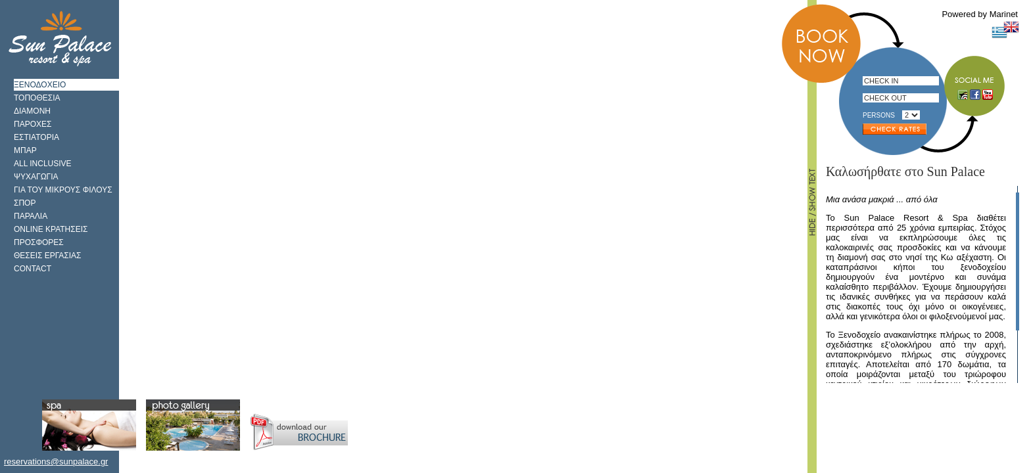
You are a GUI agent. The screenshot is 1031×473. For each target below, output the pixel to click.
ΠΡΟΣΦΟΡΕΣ (39, 242)
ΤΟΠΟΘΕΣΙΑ (37, 97)
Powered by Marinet (980, 14)
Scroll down (1016, 379)
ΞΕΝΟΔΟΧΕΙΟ (40, 84)
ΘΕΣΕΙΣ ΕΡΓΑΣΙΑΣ (48, 255)
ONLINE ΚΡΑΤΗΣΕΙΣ (50, 229)
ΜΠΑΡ (25, 150)
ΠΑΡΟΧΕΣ (32, 124)
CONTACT (32, 268)
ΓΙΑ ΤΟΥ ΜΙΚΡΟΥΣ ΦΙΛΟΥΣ (63, 189)
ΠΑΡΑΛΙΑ (30, 216)
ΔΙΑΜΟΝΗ (32, 111)
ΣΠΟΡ (25, 203)
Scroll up (1016, 189)
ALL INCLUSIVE (43, 163)
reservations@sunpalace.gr (56, 461)
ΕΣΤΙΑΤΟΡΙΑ (36, 137)
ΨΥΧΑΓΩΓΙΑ (36, 176)
